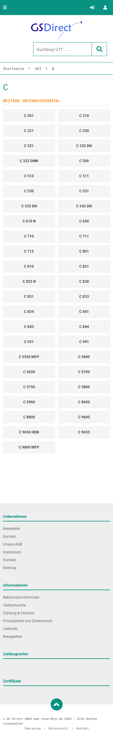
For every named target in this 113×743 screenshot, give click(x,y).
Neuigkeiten (12, 636)
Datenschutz (58, 728)
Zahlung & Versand (18, 613)
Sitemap (10, 568)
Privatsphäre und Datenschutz (27, 621)
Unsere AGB (12, 544)
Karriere (9, 536)
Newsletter (11, 529)
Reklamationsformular (21, 597)
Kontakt (9, 560)
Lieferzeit (10, 629)
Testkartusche (14, 605)
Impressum (12, 552)
